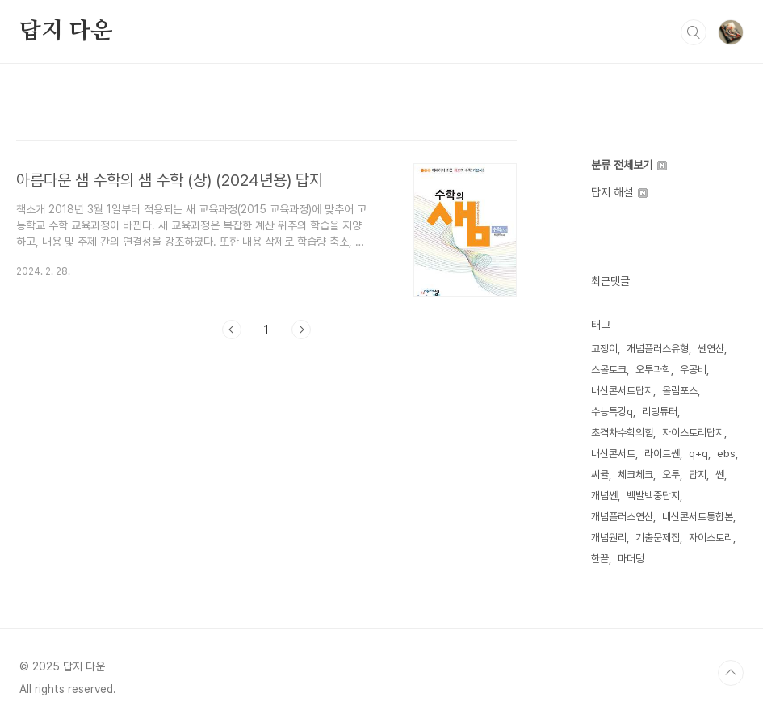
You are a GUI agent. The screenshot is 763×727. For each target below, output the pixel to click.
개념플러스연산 (622, 517)
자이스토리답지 (693, 433)
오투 (671, 475)
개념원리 (609, 538)
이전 (231, 329)
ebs (726, 454)
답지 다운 (65, 31)
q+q (698, 454)
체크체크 (635, 475)
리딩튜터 (659, 412)
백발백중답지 (653, 496)
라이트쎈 (662, 454)
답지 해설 (619, 192)
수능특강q (612, 412)
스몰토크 (609, 370)
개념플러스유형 (658, 348)
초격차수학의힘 (622, 433)
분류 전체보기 (629, 164)
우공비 (693, 370)
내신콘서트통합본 (697, 517)
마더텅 (631, 559)
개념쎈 (604, 496)
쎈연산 (711, 348)
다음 (301, 329)
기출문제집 (657, 538)
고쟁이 (604, 348)
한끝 (600, 559)
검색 (693, 32)
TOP (731, 673)
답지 (697, 475)
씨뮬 (600, 475)
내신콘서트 (613, 454)
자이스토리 (711, 538)
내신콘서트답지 (622, 391)
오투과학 (653, 370)
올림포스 (680, 391)
